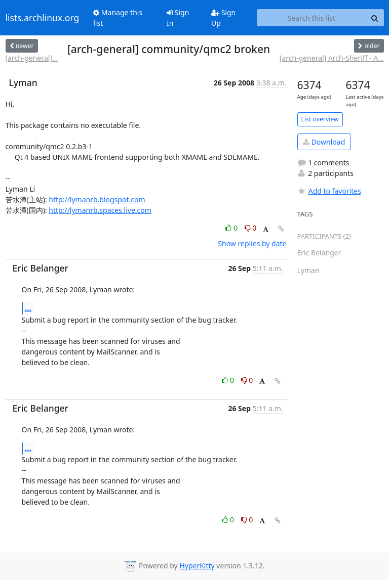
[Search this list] (311, 17)
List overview (320, 119)
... (28, 308)
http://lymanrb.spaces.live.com (100, 210)
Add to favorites (329, 191)
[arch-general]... (32, 58)
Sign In (178, 18)
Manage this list (117, 18)
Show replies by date (252, 243)
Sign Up (223, 18)
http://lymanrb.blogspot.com (97, 199)
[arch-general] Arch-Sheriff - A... (332, 58)
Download (324, 142)
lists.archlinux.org (43, 18)
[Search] (375, 17)
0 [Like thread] (232, 228)
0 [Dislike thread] (251, 228)
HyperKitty (196, 565)
